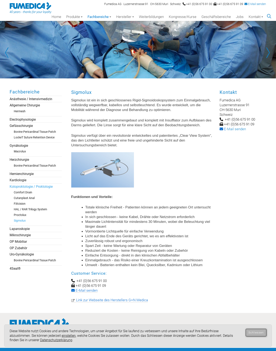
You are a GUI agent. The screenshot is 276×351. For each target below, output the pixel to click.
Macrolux (20, 151)
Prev (8, 52)
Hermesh (19, 111)
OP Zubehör (18, 248)
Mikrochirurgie (20, 235)
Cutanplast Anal (24, 198)
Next (267, 52)
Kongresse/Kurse (182, 17)
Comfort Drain (23, 192)
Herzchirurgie (19, 160)
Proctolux (20, 215)
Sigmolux (20, 220)
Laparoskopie (20, 229)
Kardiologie (18, 180)
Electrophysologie (23, 119)
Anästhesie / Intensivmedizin (31, 99)
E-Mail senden (255, 4)
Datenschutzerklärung (56, 340)
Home (56, 17)
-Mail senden (233, 129)
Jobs (240, 17)
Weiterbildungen (151, 17)
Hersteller (125, 17)
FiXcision (19, 203)
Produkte (74, 17)
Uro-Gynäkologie (22, 254)
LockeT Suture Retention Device (34, 137)
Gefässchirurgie (21, 126)
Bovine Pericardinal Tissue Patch (35, 131)
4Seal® (15, 269)
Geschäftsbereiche (216, 17)
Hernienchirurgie (22, 174)
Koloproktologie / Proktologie (31, 187)
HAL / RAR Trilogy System (30, 209)
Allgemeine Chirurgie (25, 105)
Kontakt (256, 17)
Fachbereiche (99, 17)
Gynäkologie (19, 146)
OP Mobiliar (18, 242)
